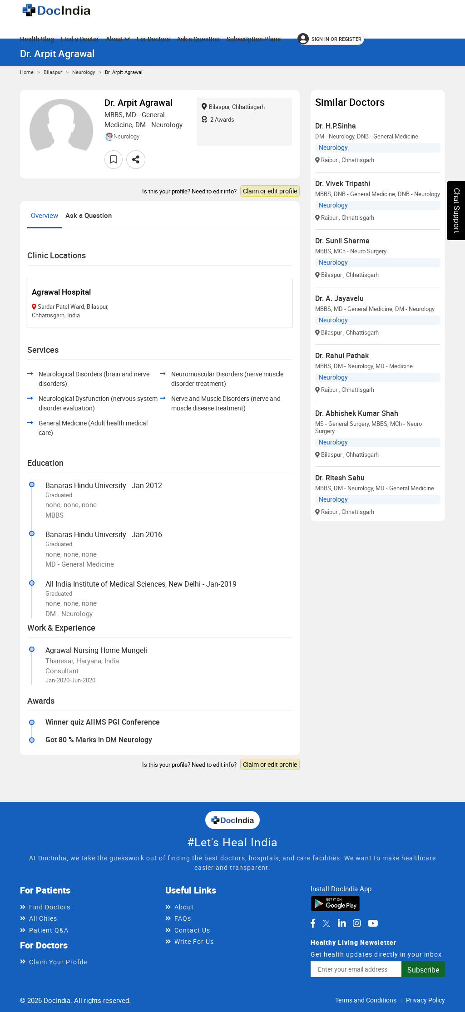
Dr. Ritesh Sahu (340, 478)
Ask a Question (198, 39)
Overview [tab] (44, 215)
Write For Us (194, 941)
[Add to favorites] (113, 159)
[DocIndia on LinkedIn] (342, 923)
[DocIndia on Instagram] (357, 923)
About (118, 39)
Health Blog (37, 39)
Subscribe (423, 970)
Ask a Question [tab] (88, 215)
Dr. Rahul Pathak (342, 355)
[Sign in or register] (330, 39)
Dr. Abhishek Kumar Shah (356, 413)
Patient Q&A (49, 930)
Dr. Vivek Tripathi (342, 183)
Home (27, 72)
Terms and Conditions (365, 1000)
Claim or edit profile (270, 191)
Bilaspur (53, 72)
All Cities (43, 918)
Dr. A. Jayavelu (339, 298)
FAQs (182, 918)
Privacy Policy (425, 1000)
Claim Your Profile (58, 962)
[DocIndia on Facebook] (313, 923)
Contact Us (192, 930)
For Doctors (153, 39)
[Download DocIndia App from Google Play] (335, 903)
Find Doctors (49, 907)
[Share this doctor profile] (135, 159)
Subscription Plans (254, 39)
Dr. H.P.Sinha (335, 126)
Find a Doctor (80, 39)
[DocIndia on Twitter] (326, 923)
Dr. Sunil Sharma (342, 241)
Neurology (83, 72)
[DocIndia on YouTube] (373, 923)
